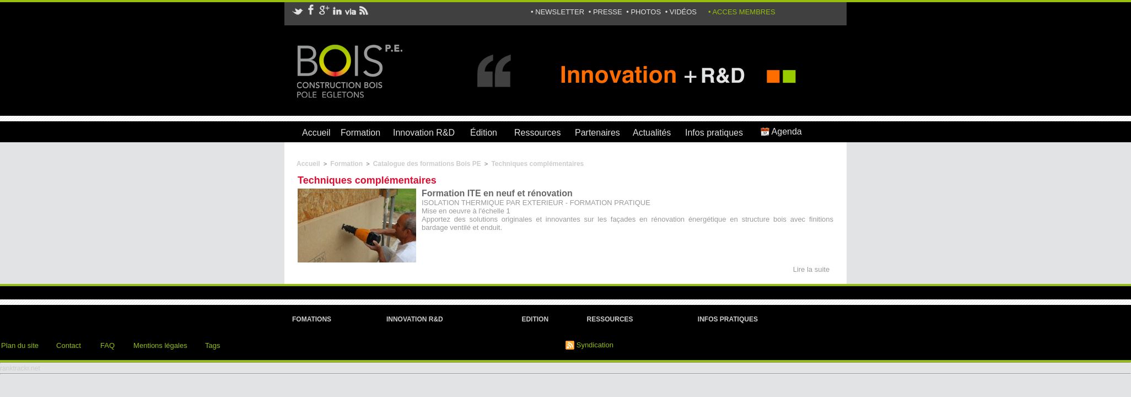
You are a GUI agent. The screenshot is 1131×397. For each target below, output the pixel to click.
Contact (68, 345)
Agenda (781, 131)
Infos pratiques (714, 132)
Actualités (652, 132)
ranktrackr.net (20, 368)
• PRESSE (606, 12)
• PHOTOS (644, 12)
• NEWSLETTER (558, 12)
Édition (483, 132)
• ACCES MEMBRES (741, 12)
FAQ (107, 345)
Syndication (595, 345)
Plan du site (20, 345)
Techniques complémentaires (537, 164)
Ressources (537, 132)
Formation (360, 132)
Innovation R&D (424, 132)
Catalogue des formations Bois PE (427, 164)
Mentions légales (160, 345)
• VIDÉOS (681, 12)
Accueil (316, 132)
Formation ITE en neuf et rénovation (497, 193)
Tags (212, 345)
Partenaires (597, 132)
